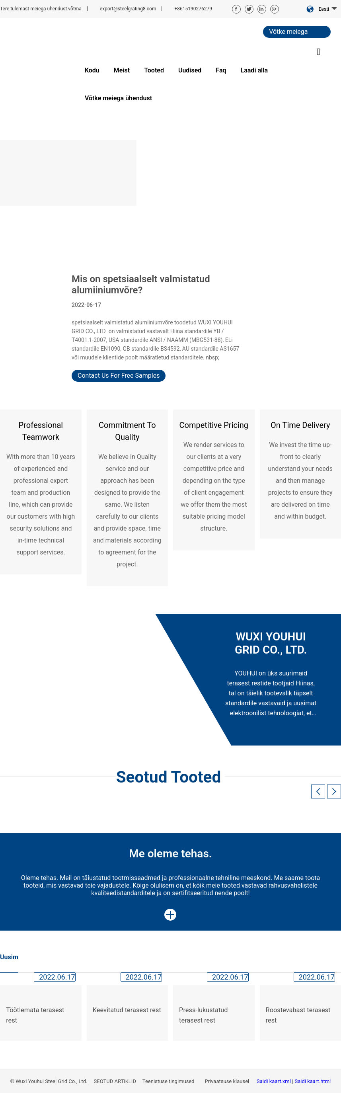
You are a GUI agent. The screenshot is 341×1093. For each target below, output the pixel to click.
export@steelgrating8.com (128, 9)
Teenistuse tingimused (169, 1081)
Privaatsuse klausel (227, 1081)
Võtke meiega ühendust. (288, 33)
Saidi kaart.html (313, 1081)
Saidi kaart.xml (274, 1081)
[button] (334, 791)
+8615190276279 (193, 9)
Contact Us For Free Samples (119, 375)
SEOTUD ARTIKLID (114, 1081)
